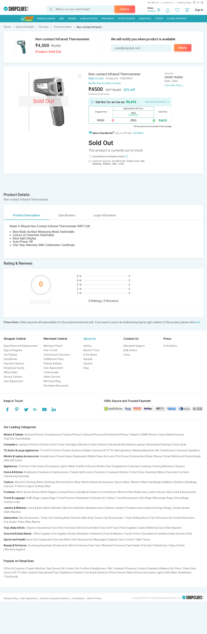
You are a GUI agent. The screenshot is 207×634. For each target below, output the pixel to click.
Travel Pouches (66, 497)
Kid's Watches (13, 511)
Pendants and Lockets (139, 507)
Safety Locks (12, 501)
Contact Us (167, 2)
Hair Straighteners (117, 466)
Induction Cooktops (140, 466)
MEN (61, 18)
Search (124, 9)
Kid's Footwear (67, 527)
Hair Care (94, 545)
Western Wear (139, 482)
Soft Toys (112, 527)
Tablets (134, 434)
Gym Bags (145, 497)
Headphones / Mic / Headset (107, 568)
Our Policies (10, 354)
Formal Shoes (108, 492)
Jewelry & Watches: (15, 507)
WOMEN (72, 18)
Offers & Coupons (14, 568)
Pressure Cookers (136, 568)
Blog (86, 367)
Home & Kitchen (88, 18)
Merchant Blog (52, 381)
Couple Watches (35, 568)
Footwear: (10, 492)
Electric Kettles (96, 466)
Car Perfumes (158, 517)
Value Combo (177, 545)
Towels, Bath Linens (81, 472)
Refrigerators (123, 450)
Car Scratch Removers (181, 517)
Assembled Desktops (159, 444)
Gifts (189, 533)
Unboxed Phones (93, 434)
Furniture (100, 472)
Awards (88, 359)
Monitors (84, 444)
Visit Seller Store (173, 85)
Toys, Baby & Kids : (15, 527)
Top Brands (11, 576)
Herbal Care (160, 545)
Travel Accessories (127, 497)
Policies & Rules (53, 363)
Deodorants (60, 545)
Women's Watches (73, 507)
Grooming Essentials (40, 545)
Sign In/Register (13, 350)
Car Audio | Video (15, 521)
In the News (90, 354)
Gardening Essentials (17, 476)
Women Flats (125, 492)
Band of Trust (91, 350)
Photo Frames (117, 572)
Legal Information (104, 215)
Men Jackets (29, 572)
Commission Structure (57, 354)
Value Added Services (171, 434)
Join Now (138, 132)
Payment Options (14, 363)
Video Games (98, 444)
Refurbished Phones (116, 434)
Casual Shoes (67, 492)
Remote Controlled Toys (91, 527)
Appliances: (11, 466)
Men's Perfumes (78, 545)
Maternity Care (156, 527)
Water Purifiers (77, 466)
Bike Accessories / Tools (33, 517)
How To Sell (50, 350)
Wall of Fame (94, 598)
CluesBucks (10, 359)
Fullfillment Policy (54, 359)
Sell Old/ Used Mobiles (18, 438)
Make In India (96, 78)
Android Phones (34, 434)
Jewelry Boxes (181, 507)
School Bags (181, 497)
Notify (183, 48)
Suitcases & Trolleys (102, 497)
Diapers (31, 527)
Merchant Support (134, 345)
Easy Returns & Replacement (20, 345)
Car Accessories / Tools (117, 517)
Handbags (191, 482)
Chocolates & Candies (154, 533)
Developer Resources (56, 385)
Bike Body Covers (92, 517)
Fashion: (9, 482)
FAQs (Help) (10, 372)
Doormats (172, 472)
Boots (161, 492)
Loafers (152, 492)
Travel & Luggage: (14, 497)
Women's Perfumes (113, 545)
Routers (45, 444)
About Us (89, 338)
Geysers (180, 466)
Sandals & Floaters (87, 492)
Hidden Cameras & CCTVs (98, 450)
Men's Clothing (45, 482)
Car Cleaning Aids (59, 517)
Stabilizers (66, 572)
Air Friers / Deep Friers (183, 568)
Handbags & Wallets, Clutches (166, 482)
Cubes (142, 527)
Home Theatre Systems (68, 450)
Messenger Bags (163, 497)
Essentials (145, 18)
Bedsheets (30, 472)
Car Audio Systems (96, 572)
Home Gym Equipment (39, 539)
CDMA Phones (148, 434)
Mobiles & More (46, 18)
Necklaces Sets (95, 507)
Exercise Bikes (62, 539)
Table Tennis (142, 539)
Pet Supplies (59, 533)
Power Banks (64, 456)
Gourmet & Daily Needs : (18, 533)
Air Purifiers (83, 568)
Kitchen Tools (128, 472)
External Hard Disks (141, 456)
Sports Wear (122, 482)
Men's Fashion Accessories (97, 482)
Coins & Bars (35, 507)
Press (127, 354)
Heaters (78, 572)
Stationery (96, 533)
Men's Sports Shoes (27, 492)
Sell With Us (153, 2)
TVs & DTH (46, 450)
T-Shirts (19, 486)
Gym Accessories (82, 539)
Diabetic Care (116, 539)
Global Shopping (176, 18)
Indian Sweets (176, 533)
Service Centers (13, 376)
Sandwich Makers (158, 568)
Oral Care (146, 545)
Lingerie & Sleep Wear (38, 486)
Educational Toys (47, 527)
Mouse (158, 456)
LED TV (16, 572)
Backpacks (80, 456)
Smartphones (53, 434)
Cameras (181, 450)
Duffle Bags (32, 497)
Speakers (194, 450)
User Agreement (13, 381)
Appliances (107, 18)
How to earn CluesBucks (157, 101)
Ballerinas (140, 492)
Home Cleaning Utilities (151, 472)
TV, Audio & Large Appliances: (21, 450)
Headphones (47, 456)
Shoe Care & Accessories (181, 492)
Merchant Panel (53, 345)
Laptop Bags (48, 497)
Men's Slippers (49, 492)
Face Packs (132, 545)
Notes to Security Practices (54, 598)
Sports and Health (14, 539)
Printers (34, 444)
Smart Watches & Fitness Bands (182, 456)
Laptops (23, 444)
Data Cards (179, 444)
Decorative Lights (153, 572)
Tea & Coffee (132, 533)
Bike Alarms (33, 521)
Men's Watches (52, 507)
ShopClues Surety (14, 367)
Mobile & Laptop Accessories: (22, 456)
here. (198, 322)
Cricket (130, 539)
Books (72, 533)
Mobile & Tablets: (14, 434)
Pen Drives (122, 456)
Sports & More (126, 18)
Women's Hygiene (15, 549)
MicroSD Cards (13, 460)
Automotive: (11, 517)
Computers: (11, 444)
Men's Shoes (134, 572)
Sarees (9, 486)
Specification (66, 215)
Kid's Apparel (173, 527)
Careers (88, 363)
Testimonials (51, 372)
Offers (159, 18)
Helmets (76, 517)
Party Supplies (128, 527)
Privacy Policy (11, 598)
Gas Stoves (53, 568)
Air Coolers (67, 568)
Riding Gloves (141, 517)
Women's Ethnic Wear (68, 482)
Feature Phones (72, 434)
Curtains (184, 472)
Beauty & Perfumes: (15, 545)
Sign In (199, 9)
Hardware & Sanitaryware (53, 472)
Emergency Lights (56, 466)
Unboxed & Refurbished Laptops (126, 444)
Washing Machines (143, 450)
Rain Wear (171, 572)
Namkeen (83, 533)
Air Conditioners (165, 450)
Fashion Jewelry (114, 507)
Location (151, 11)
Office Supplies (42, 533)
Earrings (158, 507)
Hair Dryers (38, 466)
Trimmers (24, 466)
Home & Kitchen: (14, 472)
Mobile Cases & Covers (101, 456)
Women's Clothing (25, 482)
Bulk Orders (130, 350)
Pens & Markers (113, 533)
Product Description (26, 215)
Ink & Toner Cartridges (64, 444)
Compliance (78, 598)
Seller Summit (52, 376)
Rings (168, 507)
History (87, 345)
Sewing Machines (163, 466)
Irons (8, 572)
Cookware (113, 472)
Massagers (100, 539)
